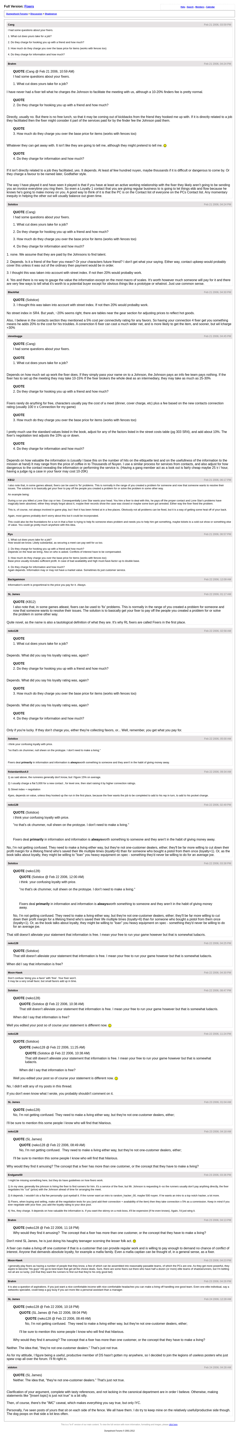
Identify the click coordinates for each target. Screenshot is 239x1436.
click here (173, 1424)
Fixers (29, 6)
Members (199, 7)
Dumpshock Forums (17, 14)
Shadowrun (51, 14)
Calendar (210, 7)
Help (183, 7)
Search (190, 7)
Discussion (36, 14)
